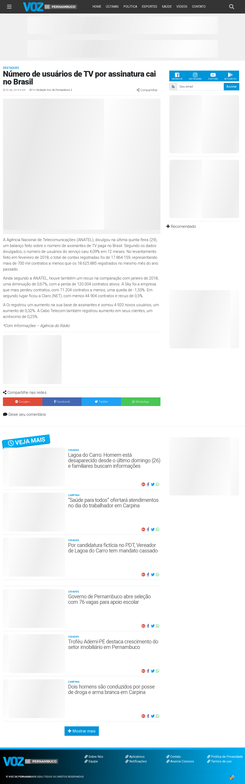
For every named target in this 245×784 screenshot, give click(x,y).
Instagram (195, 76)
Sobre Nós (94, 757)
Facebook (177, 76)
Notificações (136, 761)
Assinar (231, 86)
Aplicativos (135, 757)
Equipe (91, 761)
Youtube (213, 76)
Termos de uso (219, 761)
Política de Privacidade (225, 757)
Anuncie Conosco (180, 761)
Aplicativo (230, 76)
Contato (173, 757)
